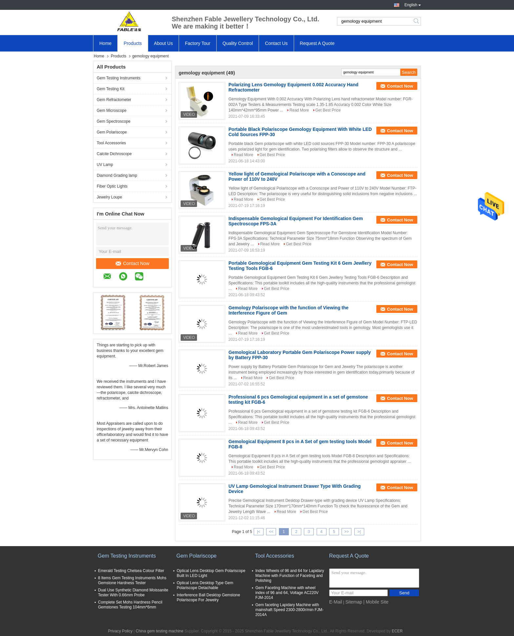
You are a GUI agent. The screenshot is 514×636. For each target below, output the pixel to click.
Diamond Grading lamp (117, 175)
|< (258, 531)
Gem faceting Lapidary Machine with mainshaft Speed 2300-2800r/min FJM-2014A (289, 610)
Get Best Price (328, 110)
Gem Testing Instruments (118, 78)
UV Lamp (105, 164)
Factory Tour (197, 43)
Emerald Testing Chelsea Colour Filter (131, 570)
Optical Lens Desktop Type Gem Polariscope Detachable (205, 585)
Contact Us (276, 43)
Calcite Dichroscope (114, 154)
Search (417, 21)
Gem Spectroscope (113, 121)
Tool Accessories (111, 143)
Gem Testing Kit (110, 89)
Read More (299, 110)
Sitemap (353, 602)
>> (346, 531)
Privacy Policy (120, 631)
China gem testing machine (159, 631)
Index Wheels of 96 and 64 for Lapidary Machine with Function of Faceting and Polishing (289, 575)
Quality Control (238, 43)
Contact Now (132, 263)
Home (105, 43)
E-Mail (335, 602)
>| (359, 531)
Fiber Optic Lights (112, 186)
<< (271, 531)
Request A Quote (317, 43)
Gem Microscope (112, 110)
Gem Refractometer (114, 99)
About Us (163, 43)
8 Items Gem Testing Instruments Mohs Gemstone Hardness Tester (132, 580)
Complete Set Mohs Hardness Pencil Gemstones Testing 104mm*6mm (130, 604)
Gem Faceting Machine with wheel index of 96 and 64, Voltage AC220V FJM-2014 (287, 592)
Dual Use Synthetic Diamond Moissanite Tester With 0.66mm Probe (133, 592)
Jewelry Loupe (109, 197)
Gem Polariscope (112, 132)
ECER (397, 631)
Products (133, 43)
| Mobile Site (375, 602)
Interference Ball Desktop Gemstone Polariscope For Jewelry (208, 597)
